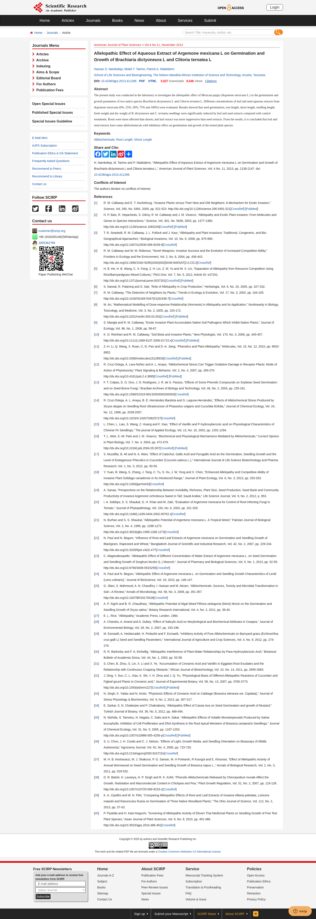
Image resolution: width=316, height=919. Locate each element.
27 (96, 615)
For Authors (45, 84)
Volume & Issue (196, 899)
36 (96, 741)
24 (96, 574)
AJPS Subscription (44, 145)
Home (45, 20)
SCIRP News (206, 914)
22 (96, 538)
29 (96, 633)
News (139, 20)
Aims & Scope (47, 72)
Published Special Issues (52, 112)
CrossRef (237, 209)
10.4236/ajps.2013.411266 (119, 81)
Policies (254, 869)
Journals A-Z (105, 875)
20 (96, 502)
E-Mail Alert (40, 138)
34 (96, 705)
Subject (102, 881)
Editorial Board (48, 78)
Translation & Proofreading (203, 887)
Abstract (101, 89)
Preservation (255, 887)
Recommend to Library (47, 176)
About (161, 20)
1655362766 (47, 242)
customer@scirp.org (52, 231)
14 (96, 400)
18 (96, 472)
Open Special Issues (49, 104)
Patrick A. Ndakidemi (160, 69)
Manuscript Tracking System (204, 875)
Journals (93, 20)
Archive (42, 60)
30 (96, 651)
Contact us (39, 184)
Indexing (43, 66)
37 (96, 759)
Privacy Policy (256, 899)
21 (96, 520)
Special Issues (151, 893)
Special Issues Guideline (52, 121)
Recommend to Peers (46, 168)
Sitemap (102, 893)
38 (96, 777)
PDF (142, 81)
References (103, 197)
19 (96, 490)
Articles (68, 20)
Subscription (194, 881)
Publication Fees (49, 90)
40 (96, 813)
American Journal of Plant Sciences (117, 45)
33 (96, 693)
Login (274, 7)
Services (185, 20)
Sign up (139, 914)
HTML (152, 81)
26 (96, 603)
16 (96, 436)
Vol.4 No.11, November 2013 (163, 45)
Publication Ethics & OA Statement (55, 153)
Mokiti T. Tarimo (134, 69)
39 (96, 795)
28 (96, 621)
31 (96, 663)
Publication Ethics (259, 881)
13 (96, 382)
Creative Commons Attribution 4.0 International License (189, 851)
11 (96, 346)
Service (192, 869)
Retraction (254, 893)
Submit (210, 20)
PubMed (251, 209)
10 (96, 334)
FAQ (189, 893)
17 (96, 454)
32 (96, 675)
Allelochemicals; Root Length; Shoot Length (123, 139)
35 (96, 717)
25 (96, 586)
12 (96, 364)
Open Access (256, 875)
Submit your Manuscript (171, 914)
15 (96, 424)
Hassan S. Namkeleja (108, 69)
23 (96, 556)
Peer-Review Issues (154, 887)
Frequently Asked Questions (51, 161)
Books (117, 20)
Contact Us (104, 899)
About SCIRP (153, 869)
